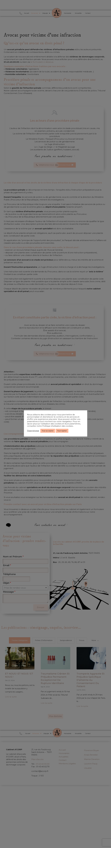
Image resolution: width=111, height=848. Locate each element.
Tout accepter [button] (48, 431)
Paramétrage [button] (33, 431)
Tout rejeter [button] (62, 431)
